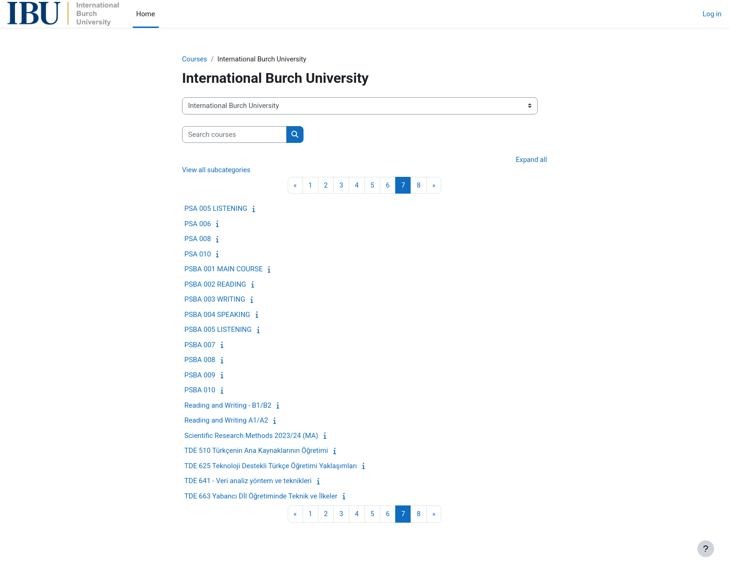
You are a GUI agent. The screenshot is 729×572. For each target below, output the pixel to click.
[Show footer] (705, 548)
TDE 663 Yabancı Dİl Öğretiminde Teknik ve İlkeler (261, 497)
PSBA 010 (200, 391)
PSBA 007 (200, 346)
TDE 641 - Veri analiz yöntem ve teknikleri (247, 482)
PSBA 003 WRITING (214, 300)
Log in (712, 14)
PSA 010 (197, 255)
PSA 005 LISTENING (215, 209)
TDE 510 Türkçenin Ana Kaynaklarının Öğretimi (256, 451)
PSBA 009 (200, 376)
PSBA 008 (200, 361)
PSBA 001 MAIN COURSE (223, 270)
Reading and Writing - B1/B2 (227, 406)
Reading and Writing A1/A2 (226, 421)
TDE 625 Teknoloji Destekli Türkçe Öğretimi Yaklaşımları (270, 467)
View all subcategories (217, 170)
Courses (195, 59)
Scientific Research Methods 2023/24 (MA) (251, 436)
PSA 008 (197, 240)
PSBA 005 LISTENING (217, 330)
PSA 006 (197, 225)
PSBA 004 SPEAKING (217, 315)
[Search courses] (234, 134)
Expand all (531, 160)
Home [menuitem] (145, 14)
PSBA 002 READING (215, 285)
